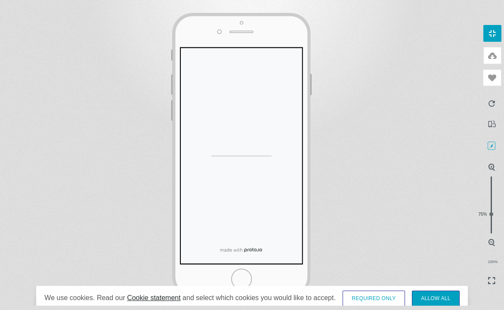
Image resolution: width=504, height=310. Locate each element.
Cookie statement (154, 303)
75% (491, 214)
